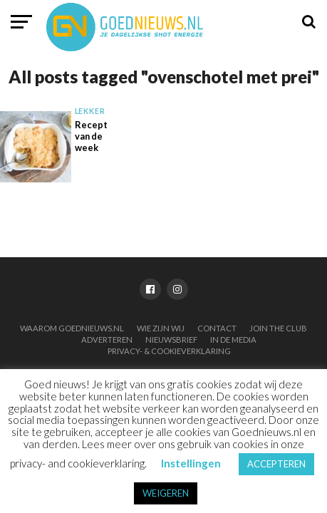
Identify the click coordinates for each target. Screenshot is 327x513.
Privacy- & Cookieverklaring (169, 351)
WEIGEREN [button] (165, 493)
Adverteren (107, 339)
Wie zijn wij (161, 328)
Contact (217, 328)
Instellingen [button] (191, 463)
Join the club (278, 328)
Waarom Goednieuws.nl (72, 328)
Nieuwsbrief (171, 339)
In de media (233, 339)
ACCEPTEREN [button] (276, 464)
